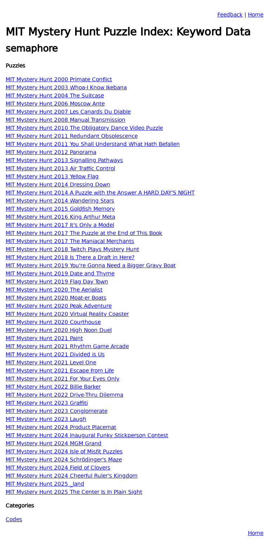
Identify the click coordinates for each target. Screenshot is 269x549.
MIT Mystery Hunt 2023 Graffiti (47, 404)
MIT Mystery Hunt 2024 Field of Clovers (58, 468)
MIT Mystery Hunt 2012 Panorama (51, 153)
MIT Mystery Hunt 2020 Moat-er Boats (56, 298)
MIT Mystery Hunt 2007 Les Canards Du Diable (68, 112)
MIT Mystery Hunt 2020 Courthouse (53, 323)
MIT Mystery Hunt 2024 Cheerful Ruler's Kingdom (72, 476)
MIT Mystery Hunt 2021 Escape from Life (60, 371)
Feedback (230, 15)
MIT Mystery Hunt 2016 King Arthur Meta (60, 217)
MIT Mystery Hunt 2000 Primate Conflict (59, 80)
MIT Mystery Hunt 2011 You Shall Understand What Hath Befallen (93, 145)
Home (255, 15)
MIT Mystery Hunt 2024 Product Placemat (61, 428)
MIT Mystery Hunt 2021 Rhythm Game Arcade (67, 347)
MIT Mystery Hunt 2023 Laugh (46, 420)
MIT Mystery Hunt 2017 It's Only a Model (60, 226)
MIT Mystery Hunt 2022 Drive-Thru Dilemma (64, 395)
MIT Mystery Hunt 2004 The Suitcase (55, 96)
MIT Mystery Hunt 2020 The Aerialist (54, 290)
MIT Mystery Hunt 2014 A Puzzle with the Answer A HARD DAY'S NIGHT (100, 193)
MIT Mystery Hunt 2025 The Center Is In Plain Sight (74, 493)
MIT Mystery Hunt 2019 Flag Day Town (57, 282)
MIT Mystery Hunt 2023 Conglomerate (56, 412)
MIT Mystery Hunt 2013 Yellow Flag (52, 177)
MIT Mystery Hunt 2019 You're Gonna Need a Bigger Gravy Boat (91, 266)
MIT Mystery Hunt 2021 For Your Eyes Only (62, 379)
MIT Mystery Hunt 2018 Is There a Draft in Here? (70, 258)
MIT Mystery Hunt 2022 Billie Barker (53, 387)
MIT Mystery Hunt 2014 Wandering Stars (60, 201)
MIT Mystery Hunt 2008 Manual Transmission (65, 120)
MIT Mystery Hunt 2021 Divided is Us (55, 355)
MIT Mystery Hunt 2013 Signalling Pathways (64, 161)
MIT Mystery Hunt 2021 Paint (44, 339)
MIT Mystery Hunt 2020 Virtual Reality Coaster (67, 315)
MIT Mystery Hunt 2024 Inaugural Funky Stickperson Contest (87, 436)
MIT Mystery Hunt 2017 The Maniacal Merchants (70, 242)
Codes (14, 520)
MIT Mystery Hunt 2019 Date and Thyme (60, 274)
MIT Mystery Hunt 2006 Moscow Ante (55, 104)
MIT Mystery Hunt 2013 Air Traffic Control (60, 169)
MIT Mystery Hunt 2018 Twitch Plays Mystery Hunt (72, 250)
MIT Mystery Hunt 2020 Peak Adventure (59, 306)
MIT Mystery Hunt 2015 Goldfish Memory (60, 209)
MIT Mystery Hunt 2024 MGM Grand (53, 444)
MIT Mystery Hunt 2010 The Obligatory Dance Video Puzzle (84, 129)
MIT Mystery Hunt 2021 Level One (51, 363)
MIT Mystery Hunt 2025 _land (45, 484)
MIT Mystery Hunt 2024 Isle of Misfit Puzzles (64, 452)
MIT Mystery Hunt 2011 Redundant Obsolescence (72, 137)
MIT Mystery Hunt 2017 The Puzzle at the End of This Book (84, 234)
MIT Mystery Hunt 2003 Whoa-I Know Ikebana (66, 88)
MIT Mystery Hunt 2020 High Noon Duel (59, 331)
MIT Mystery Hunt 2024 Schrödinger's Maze (64, 460)
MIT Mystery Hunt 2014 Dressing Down (58, 185)
